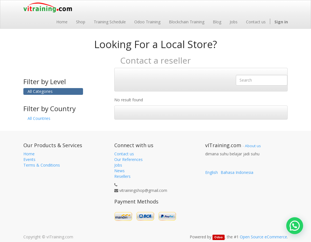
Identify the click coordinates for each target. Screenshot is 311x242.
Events (29, 159)
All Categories (40, 91)
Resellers (122, 176)
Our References (128, 159)
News (119, 170)
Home (29, 153)
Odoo (218, 237)
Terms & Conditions (41, 165)
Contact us (124, 153)
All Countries (39, 118)
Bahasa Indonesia (237, 172)
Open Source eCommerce (263, 236)
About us (253, 145)
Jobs (118, 165)
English (211, 172)
